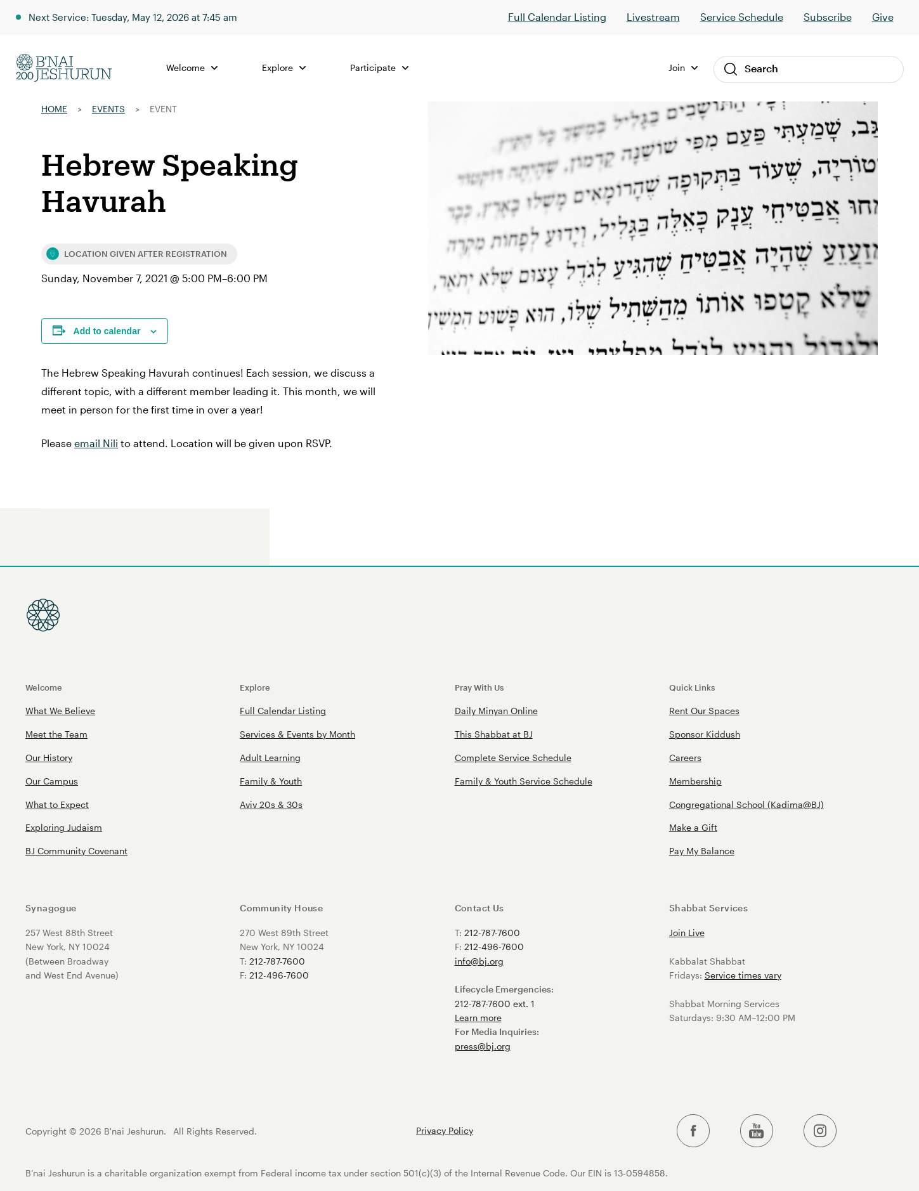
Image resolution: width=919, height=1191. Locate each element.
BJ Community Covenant (76, 850)
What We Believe (60, 710)
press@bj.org (483, 1046)
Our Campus (51, 781)
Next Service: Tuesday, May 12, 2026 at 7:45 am (141, 17)
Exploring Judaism (63, 827)
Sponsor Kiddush (704, 734)
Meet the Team (56, 734)
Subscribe (828, 17)
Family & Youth (271, 781)
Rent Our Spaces (704, 710)
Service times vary (743, 975)
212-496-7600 (279, 975)
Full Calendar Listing (557, 17)
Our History (48, 757)
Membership (695, 781)
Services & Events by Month (297, 734)
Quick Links (692, 687)
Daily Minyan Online (496, 710)
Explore (284, 67)
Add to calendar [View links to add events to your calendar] (107, 331)
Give (883, 17)
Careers (685, 757)
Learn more (478, 1017)
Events (108, 108)
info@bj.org (479, 961)
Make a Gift (693, 827)
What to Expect (57, 804)
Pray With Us (479, 687)
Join (683, 67)
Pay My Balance (701, 850)
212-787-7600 (277, 961)
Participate (380, 67)
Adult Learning (270, 757)
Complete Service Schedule (513, 757)
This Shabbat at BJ (494, 734)
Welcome (192, 67)
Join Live (687, 932)
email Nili (96, 443)
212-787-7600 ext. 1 (495, 1003)
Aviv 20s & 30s (271, 804)
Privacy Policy (444, 1131)
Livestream (653, 17)
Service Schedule (741, 17)
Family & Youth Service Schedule (523, 781)
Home (54, 108)
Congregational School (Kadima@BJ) (746, 804)
